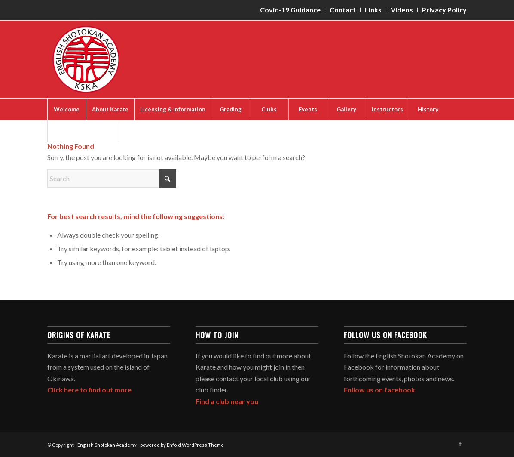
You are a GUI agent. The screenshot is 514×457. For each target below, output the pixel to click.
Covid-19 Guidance (290, 10)
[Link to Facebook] (460, 443)
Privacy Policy (444, 10)
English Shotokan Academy (107, 445)
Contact (343, 10)
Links (373, 10)
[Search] (111, 178)
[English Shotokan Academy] (86, 59)
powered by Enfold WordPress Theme (182, 445)
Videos (402, 10)
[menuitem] (290, 10)
